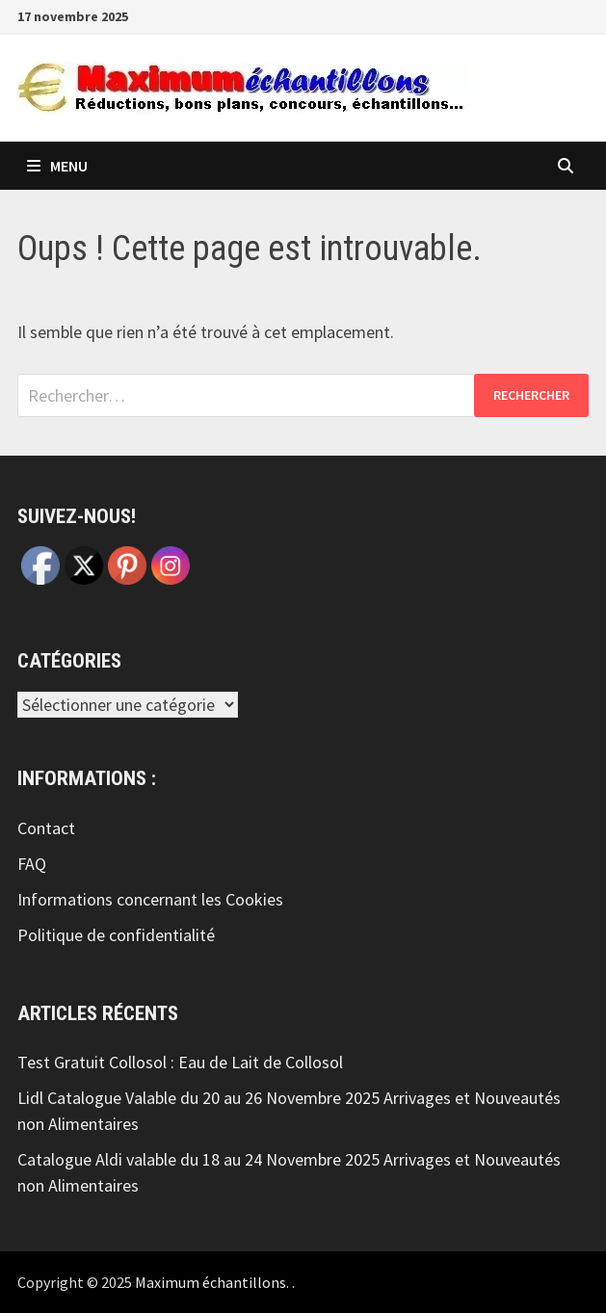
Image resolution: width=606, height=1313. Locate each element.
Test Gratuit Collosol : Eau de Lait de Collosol (180, 1062)
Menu (57, 165)
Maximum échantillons (210, 1282)
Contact (46, 828)
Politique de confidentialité (116, 935)
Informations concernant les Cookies (150, 899)
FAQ (31, 864)
